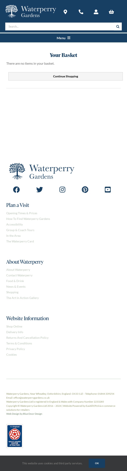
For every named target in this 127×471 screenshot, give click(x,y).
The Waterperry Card (20, 241)
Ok (97, 463)
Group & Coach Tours (20, 230)
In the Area (13, 235)
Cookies (11, 354)
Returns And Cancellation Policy (27, 337)
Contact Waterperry (19, 275)
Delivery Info (14, 332)
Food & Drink (15, 281)
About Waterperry (18, 269)
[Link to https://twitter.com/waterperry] (39, 189)
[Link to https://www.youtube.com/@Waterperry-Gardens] (108, 189)
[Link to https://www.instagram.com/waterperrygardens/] (62, 189)
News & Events (16, 286)
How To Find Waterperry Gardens (28, 218)
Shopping (12, 292)
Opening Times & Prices (21, 213)
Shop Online (14, 326)
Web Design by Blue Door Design (24, 413)
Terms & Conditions (19, 343)
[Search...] (59, 26)
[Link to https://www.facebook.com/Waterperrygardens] (16, 189)
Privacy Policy (15, 349)
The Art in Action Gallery (22, 298)
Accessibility (14, 224)
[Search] (118, 26)
